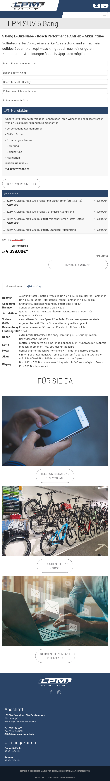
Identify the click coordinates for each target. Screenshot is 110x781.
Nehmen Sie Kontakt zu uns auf (55, 656)
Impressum (70, 777)
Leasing (34, 286)
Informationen (13, 286)
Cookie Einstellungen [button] (56, 777)
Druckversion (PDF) (21, 184)
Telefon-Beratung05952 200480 (55, 476)
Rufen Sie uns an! (78, 264)
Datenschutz (40, 777)
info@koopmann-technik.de (20, 734)
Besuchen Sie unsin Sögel (55, 566)
